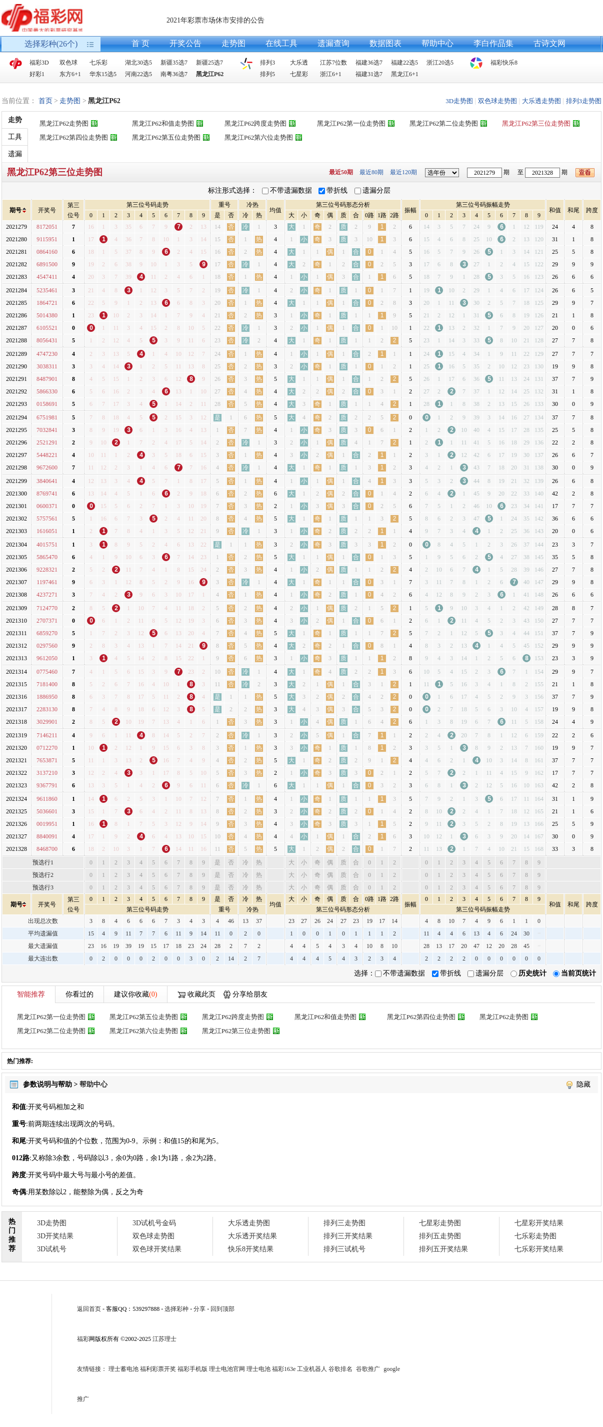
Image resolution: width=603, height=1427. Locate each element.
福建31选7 (369, 74)
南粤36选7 (174, 74)
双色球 (69, 62)
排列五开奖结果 (443, 1249)
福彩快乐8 (504, 62)
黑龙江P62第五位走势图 (166, 137)
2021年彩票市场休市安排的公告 (215, 20)
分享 (200, 1308)
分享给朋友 (250, 994)
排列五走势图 (440, 1236)
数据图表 (386, 43)
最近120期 (403, 172)
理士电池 (258, 1368)
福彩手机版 (193, 1368)
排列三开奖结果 (348, 1236)
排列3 (267, 62)
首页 (45, 101)
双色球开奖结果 (157, 1249)
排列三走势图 (345, 1223)
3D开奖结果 (55, 1236)
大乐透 (299, 62)
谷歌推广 (368, 1368)
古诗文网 (550, 43)
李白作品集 (494, 43)
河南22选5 (138, 74)
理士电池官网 (227, 1368)
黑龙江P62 (210, 74)
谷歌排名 (340, 1368)
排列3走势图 (584, 101)
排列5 (267, 74)
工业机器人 (312, 1368)
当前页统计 (578, 973)
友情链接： (92, 1368)
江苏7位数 (333, 62)
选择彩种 (176, 1308)
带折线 (337, 190)
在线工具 (282, 43)
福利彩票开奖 (158, 1368)
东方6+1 (70, 74)
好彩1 (37, 74)
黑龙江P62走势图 (64, 123)
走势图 (234, 43)
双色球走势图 (497, 101)
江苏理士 (164, 1338)
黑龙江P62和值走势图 (163, 123)
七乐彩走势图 (535, 1236)
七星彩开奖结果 (539, 1223)
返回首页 (89, 1308)
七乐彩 (99, 62)
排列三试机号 (345, 1249)
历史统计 (532, 973)
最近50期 (341, 172)
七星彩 (299, 74)
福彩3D (39, 62)
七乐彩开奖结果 (539, 1249)
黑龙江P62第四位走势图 (74, 137)
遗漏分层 (376, 190)
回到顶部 (222, 1308)
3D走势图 (459, 101)
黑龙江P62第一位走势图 (351, 123)
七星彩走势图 (440, 1223)
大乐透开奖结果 (252, 1236)
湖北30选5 (138, 62)
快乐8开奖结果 (251, 1249)
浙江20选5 (440, 62)
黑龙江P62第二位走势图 (444, 123)
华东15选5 (103, 74)
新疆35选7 (174, 62)
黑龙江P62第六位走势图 (258, 137)
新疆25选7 (209, 62)
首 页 (141, 43)
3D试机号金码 (154, 1223)
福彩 (83, 1338)
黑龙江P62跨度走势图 (255, 123)
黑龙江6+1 (404, 74)
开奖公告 (186, 43)
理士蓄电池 (123, 1368)
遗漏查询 (334, 43)
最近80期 (372, 172)
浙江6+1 (331, 74)
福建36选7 (369, 62)
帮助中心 (438, 43)
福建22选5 (404, 62)
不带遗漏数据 (291, 190)
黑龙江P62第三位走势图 (536, 123)
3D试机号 (51, 1249)
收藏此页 (202, 994)
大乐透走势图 (541, 101)
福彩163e (284, 1368)
